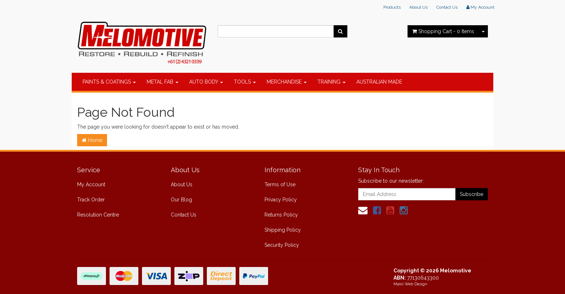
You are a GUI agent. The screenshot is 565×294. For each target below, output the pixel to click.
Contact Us (447, 7)
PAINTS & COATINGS (109, 82)
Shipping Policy (282, 230)
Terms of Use (279, 184)
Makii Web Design (410, 284)
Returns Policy (281, 215)
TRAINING (331, 82)
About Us (418, 7)
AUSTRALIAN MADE (379, 82)
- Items (443, 31)
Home (92, 140)
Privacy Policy (280, 199)
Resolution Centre (98, 215)
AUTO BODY (206, 82)
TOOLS (245, 82)
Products (392, 7)
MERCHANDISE (287, 82)
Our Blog (181, 199)
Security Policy (281, 245)
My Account (91, 184)
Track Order (91, 199)
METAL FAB (162, 82)
